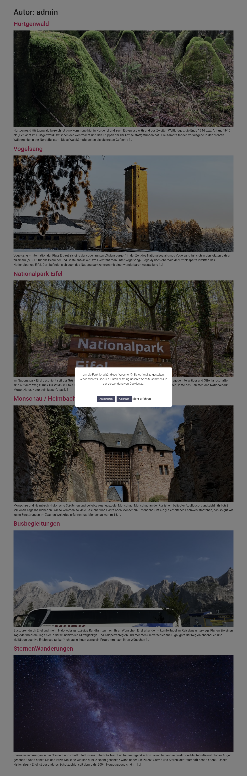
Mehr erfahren (141, 398)
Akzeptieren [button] (106, 398)
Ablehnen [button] (124, 398)
